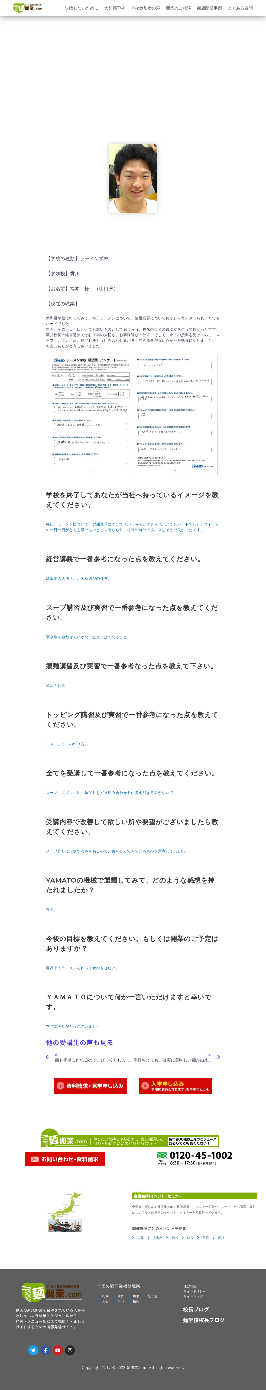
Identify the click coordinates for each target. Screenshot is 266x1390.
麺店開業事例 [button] (209, 8)
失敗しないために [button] (81, 8)
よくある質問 (240, 8)
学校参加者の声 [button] (145, 8)
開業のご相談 (178, 8)
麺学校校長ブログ (204, 1322)
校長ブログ (196, 1312)
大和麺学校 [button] (114, 8)
